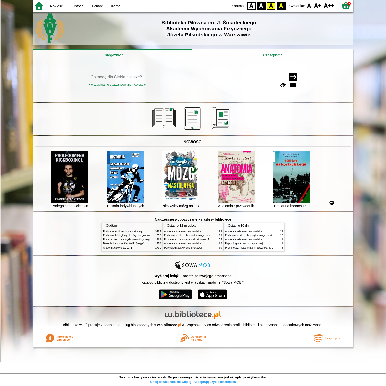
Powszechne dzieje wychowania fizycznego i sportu (131, 239)
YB (271, 5)
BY (281, 5)
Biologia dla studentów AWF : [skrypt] (123, 243)
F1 (317, 5)
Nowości (57, 6)
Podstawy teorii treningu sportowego (123, 231)
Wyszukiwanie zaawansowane (110, 84)
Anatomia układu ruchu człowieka (182, 231)
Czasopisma (273, 55)
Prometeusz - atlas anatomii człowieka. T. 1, (188, 239)
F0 (309, 5)
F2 (329, 5)
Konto (115, 6)
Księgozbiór (112, 55)
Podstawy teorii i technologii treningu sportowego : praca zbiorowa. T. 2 (203, 235)
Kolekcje (140, 84)
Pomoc (97, 6)
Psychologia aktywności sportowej (183, 247)
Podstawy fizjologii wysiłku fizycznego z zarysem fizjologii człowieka (140, 235)
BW (261, 5)
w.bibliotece (169, 325)
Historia (78, 6)
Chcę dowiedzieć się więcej (170, 382)
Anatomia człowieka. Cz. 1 (117, 247)
